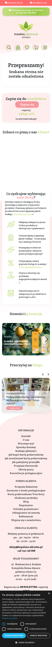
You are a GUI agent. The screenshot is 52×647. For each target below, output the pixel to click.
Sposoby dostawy (26, 447)
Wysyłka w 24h (38, 3)
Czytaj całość (14, 408)
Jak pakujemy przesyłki (26, 462)
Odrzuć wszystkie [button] (38, 635)
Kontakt (26, 436)
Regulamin (26, 505)
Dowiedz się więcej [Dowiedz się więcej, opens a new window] (9, 618)
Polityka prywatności (26, 509)
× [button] (49, 593)
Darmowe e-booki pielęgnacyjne (26, 490)
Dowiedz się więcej (22, 214)
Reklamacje (26, 516)
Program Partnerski (26, 465)
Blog (26, 501)
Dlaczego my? (26, 443)
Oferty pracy (26, 469)
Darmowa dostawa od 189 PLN (26, 10)
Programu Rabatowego (30, 267)
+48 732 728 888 (26, 13)
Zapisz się (27, 104)
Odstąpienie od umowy (26, 512)
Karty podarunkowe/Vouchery (26, 494)
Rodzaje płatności (26, 450)
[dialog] (26, 619)
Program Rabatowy (26, 486)
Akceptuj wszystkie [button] (14, 635)
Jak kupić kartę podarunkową (26, 454)
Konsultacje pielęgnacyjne (26, 473)
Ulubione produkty (26, 497)
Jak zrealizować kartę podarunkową (26, 458)
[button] (47, 339)
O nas (26, 439)
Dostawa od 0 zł (13, 3)
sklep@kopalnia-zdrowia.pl (26, 547)
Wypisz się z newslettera (26, 520)
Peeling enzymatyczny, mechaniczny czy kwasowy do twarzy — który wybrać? (25, 400)
